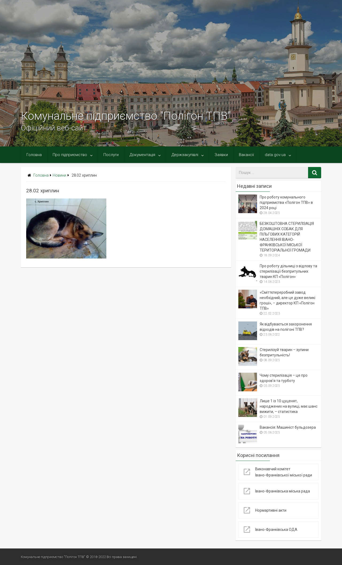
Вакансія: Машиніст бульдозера (288, 427)
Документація (142, 154)
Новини (59, 175)
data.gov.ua (275, 154)
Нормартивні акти (270, 510)
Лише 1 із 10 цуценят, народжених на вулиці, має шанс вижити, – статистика (288, 406)
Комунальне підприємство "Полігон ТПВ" (126, 115)
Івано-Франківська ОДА (276, 529)
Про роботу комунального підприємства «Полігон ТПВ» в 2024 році (286, 202)
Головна (34, 154)
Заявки (221, 154)
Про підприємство (70, 154)
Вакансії (246, 154)
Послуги (111, 154)
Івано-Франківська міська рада (282, 491)
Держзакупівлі (185, 154)
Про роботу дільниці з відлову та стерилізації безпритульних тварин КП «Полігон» (288, 271)
